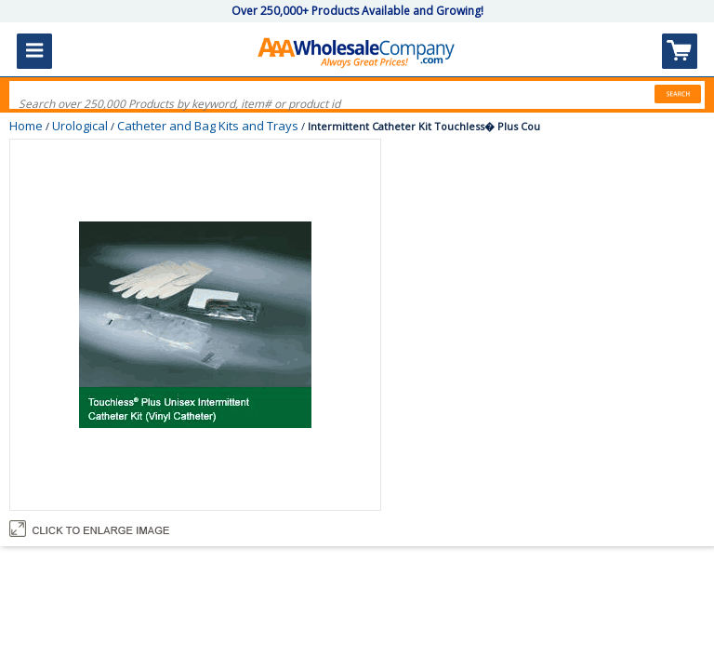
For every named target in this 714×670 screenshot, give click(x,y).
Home (26, 125)
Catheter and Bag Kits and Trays (207, 125)
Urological (80, 125)
